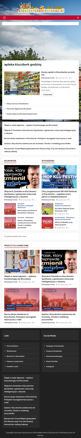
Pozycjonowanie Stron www (15, 236)
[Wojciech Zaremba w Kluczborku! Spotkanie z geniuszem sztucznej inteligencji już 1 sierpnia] (21, 176)
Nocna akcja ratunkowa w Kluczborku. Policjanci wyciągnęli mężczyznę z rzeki (38, 138)
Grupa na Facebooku (55, 351)
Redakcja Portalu (48, 78)
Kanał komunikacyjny (55, 356)
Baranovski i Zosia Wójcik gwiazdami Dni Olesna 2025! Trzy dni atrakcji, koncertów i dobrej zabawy (20, 421)
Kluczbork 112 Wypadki (25, 205)
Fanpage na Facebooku (56, 346)
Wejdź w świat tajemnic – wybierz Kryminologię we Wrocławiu (31, 125)
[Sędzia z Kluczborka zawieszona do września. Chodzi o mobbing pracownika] (59, 299)
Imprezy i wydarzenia (16, 361)
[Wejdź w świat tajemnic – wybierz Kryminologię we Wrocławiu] (21, 261)
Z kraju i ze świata (13, 270)
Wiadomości (11, 185)
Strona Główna (13, 346)
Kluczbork (10, 183)
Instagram (50, 366)
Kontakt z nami (13, 366)
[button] (4, 17)
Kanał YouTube (52, 361)
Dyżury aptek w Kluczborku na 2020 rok (22, 83)
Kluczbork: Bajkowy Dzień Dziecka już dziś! (47, 209)
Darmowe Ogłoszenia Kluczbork (21, 109)
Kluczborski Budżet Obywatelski (55, 183)
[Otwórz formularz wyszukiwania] (78, 18)
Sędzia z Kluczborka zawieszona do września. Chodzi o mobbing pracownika (37, 144)
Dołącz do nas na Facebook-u (19, 104)
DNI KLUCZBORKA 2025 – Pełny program (47, 223)
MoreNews (63, 433)
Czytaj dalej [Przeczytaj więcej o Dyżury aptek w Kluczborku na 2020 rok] (48, 95)
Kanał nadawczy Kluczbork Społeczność (24, 114)
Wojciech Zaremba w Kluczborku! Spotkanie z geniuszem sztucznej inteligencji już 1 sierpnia (20, 194)
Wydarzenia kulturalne (63, 185)
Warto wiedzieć (12, 92)
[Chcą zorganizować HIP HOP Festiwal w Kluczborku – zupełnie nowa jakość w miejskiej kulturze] (59, 176)
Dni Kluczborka (60, 217)
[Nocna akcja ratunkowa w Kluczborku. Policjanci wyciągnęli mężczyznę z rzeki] (21, 299)
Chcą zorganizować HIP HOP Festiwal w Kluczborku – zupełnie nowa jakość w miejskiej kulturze (59, 194)
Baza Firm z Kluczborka (17, 356)
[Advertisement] (40, 42)
